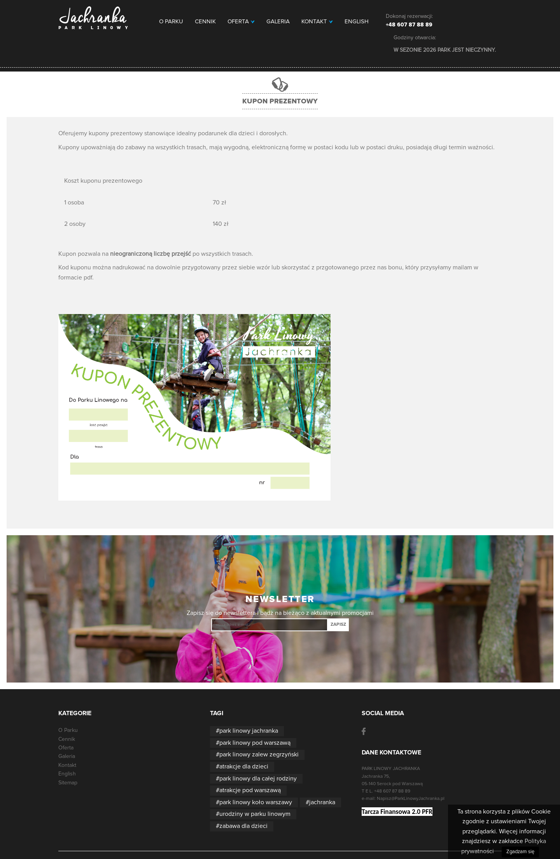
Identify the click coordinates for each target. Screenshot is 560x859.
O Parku (171, 21)
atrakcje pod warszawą (250, 790)
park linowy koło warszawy (255, 802)
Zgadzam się (520, 851)
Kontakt (317, 21)
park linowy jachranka (248, 731)
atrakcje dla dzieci (243, 766)
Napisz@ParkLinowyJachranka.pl (410, 798)
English (357, 21)
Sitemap (67, 783)
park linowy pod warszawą (254, 743)
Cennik (205, 21)
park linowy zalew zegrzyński (259, 754)
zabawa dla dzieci (243, 826)
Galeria (278, 21)
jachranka (322, 802)
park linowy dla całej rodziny (258, 778)
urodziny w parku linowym (254, 814)
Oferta (241, 21)
